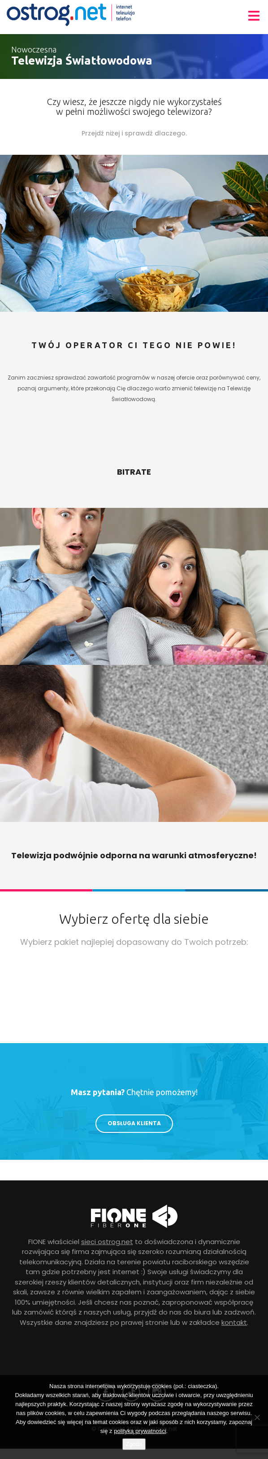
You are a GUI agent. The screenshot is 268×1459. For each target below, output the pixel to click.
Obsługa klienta (134, 1123)
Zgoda (134, 1444)
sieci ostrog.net (107, 1241)
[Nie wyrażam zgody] (256, 1417)
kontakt (234, 1322)
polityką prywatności (140, 1431)
